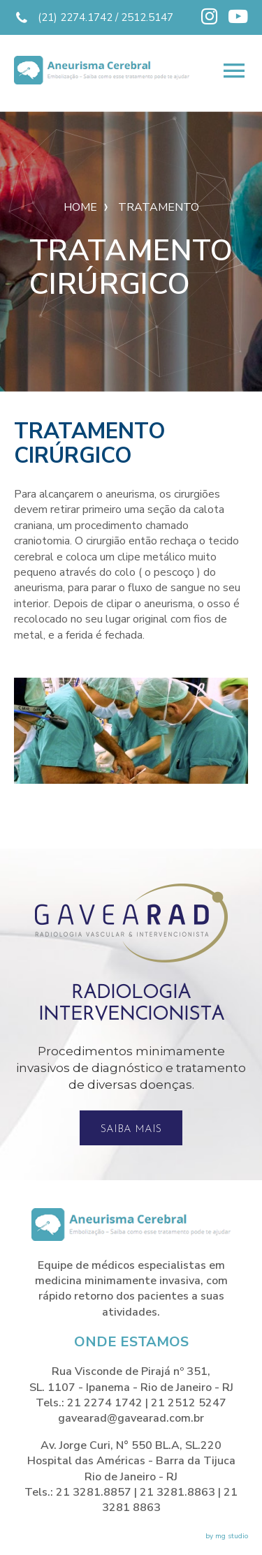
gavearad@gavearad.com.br (131, 1418)
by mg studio (226, 1537)
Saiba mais (131, 1129)
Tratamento (158, 207)
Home (80, 207)
